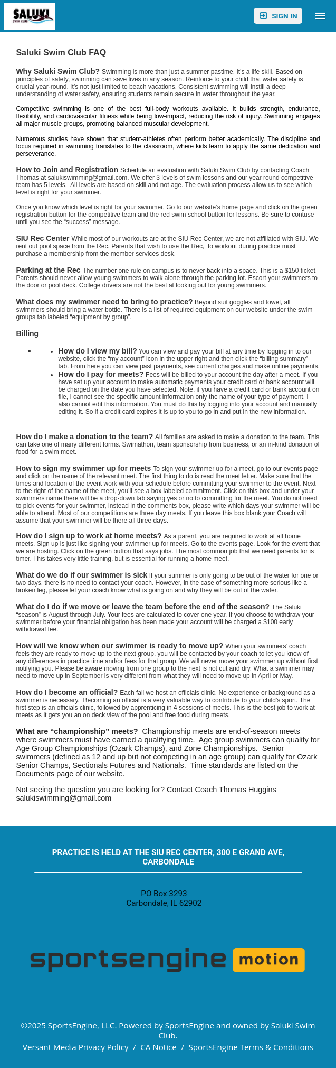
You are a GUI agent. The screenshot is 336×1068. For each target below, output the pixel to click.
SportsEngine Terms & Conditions (250, 1047)
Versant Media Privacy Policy (76, 1047)
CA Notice (158, 1047)
